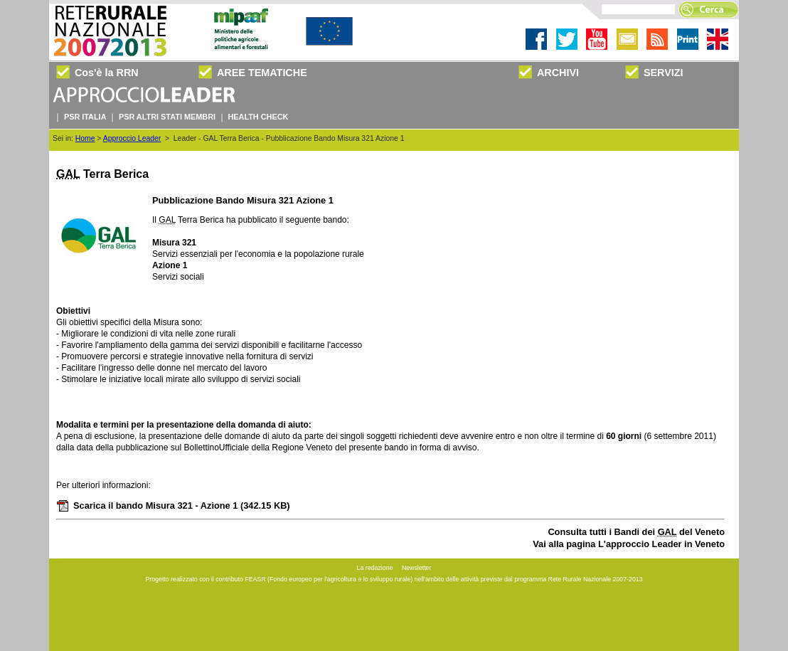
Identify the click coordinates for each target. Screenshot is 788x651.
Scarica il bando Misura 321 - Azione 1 (173, 505)
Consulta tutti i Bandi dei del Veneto (636, 531)
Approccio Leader (132, 138)
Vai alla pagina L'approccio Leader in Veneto (629, 544)
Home (85, 138)
